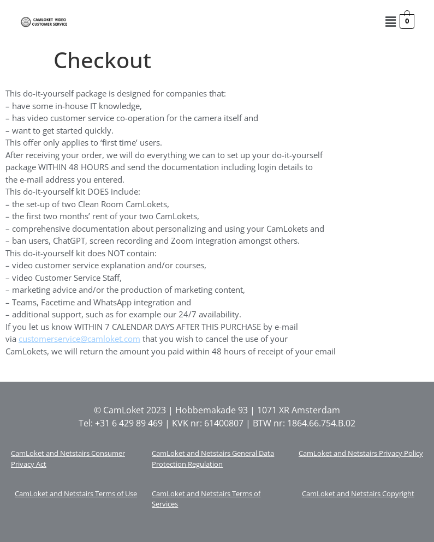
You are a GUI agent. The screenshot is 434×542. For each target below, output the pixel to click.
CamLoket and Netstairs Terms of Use (76, 493)
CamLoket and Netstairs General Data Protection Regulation (213, 458)
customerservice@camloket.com (79, 338)
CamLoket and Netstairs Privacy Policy (361, 453)
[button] (390, 21)
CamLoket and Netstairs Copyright (358, 493)
